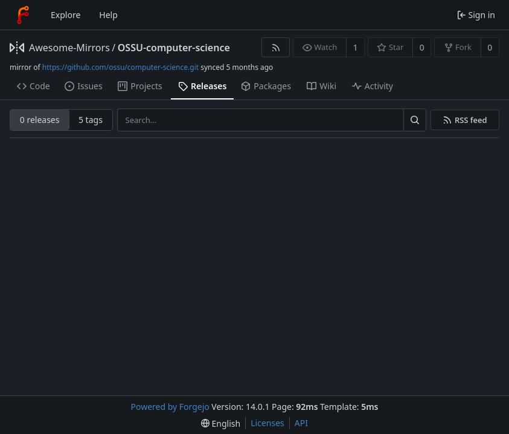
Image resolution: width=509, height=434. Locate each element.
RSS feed (471, 120)
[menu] (220, 423)
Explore (65, 14)
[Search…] (414, 119)
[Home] (23, 15)
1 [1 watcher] (355, 47)
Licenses (267, 423)
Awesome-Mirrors (69, 48)
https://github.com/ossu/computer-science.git (120, 67)
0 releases (40, 119)
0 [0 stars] (422, 47)
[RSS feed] (275, 47)
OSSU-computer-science (174, 48)
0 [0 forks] (489, 47)
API (301, 423)
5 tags (90, 119)
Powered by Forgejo (170, 406)
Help (108, 14)
